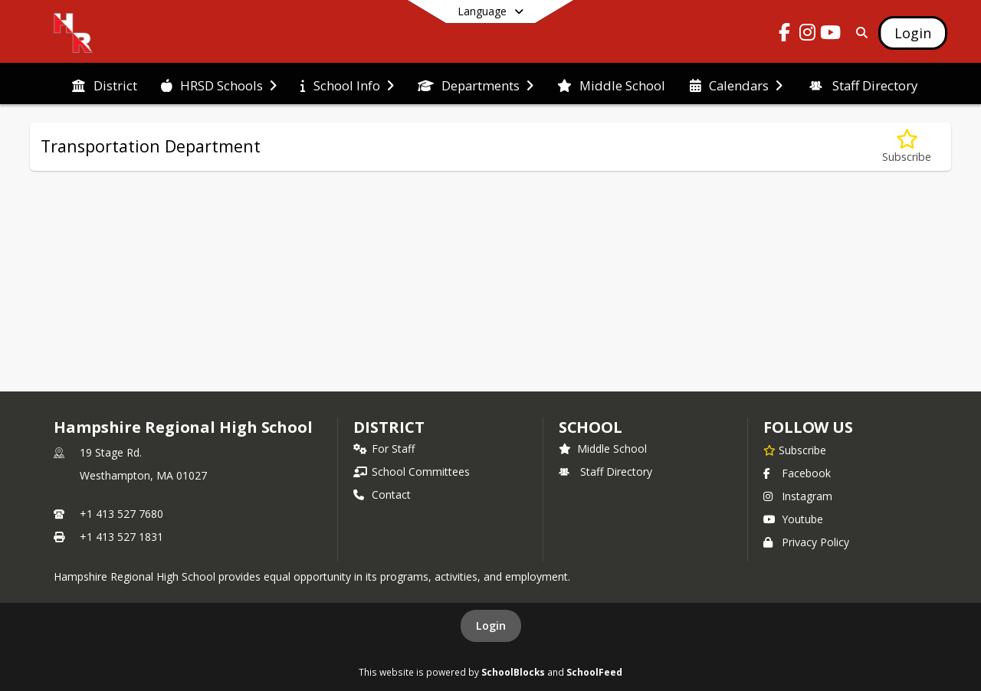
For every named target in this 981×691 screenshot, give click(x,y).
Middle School (603, 448)
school (590, 427)
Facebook (797, 473)
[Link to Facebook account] (784, 35)
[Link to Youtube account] (830, 35)
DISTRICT (388, 427)
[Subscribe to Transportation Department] (906, 147)
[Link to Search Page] (859, 32)
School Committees (411, 471)
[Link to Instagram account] (807, 35)
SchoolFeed (594, 672)
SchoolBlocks (513, 672)
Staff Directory (605, 471)
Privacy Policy (806, 542)
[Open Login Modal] (912, 33)
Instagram (797, 496)
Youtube (793, 519)
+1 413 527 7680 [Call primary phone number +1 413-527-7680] (121, 513)
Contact (382, 494)
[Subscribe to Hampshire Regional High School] (794, 449)
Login (491, 625)
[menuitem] (104, 84)
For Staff (384, 448)
